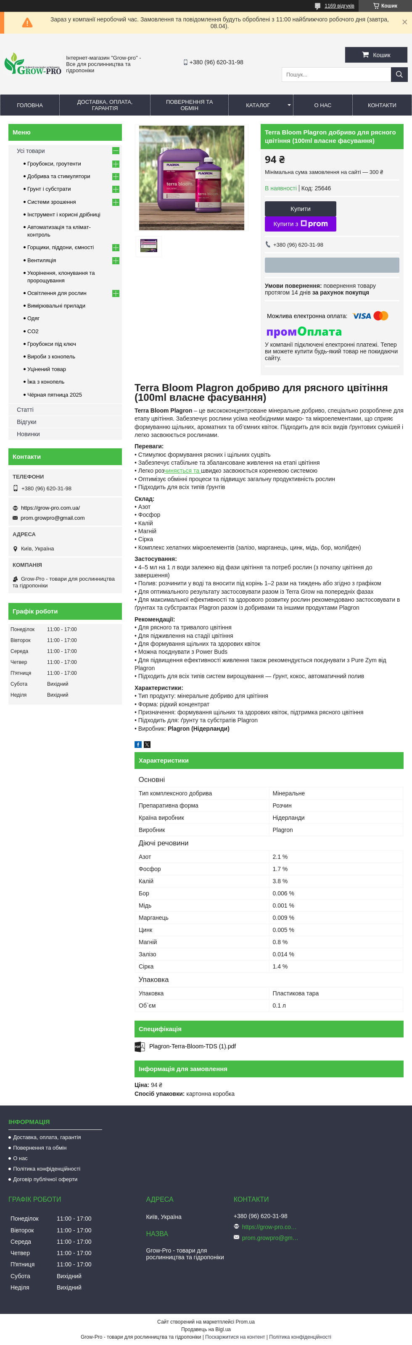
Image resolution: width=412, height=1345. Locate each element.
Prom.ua (245, 1322)
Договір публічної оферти (45, 1179)
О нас (323, 105)
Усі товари (31, 150)
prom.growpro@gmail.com (53, 518)
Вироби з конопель (51, 356)
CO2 (33, 331)
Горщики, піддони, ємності (60, 247)
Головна (30, 105)
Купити (301, 208)
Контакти (382, 105)
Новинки (28, 434)
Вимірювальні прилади (56, 306)
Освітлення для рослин (57, 293)
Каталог (258, 105)
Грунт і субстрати (49, 189)
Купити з (300, 224)
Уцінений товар (46, 369)
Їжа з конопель (45, 382)
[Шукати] (399, 74)
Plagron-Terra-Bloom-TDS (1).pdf (192, 1046)
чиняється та (182, 470)
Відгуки (27, 422)
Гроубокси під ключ (51, 344)
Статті (25, 409)
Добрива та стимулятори (58, 176)
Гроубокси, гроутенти (54, 164)
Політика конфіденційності (46, 1169)
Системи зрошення (51, 202)
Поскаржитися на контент (235, 1337)
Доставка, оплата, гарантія (105, 105)
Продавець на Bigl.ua (206, 1329)
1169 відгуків (339, 6)
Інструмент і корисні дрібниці (63, 214)
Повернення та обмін (189, 105)
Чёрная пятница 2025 (54, 395)
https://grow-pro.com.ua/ (50, 508)
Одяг (33, 318)
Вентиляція (41, 260)
